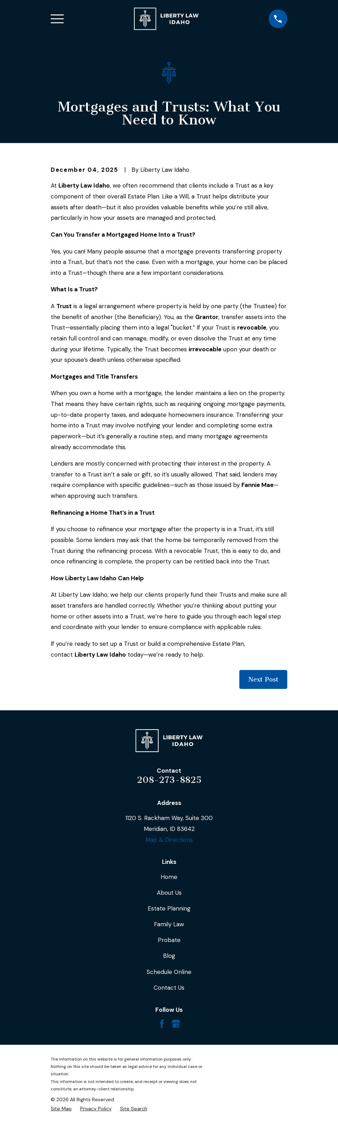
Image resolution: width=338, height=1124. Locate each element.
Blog (169, 956)
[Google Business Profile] (176, 1024)
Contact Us (169, 987)
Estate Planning (169, 908)
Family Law (169, 924)
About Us (169, 892)
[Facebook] (162, 1024)
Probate (169, 940)
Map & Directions (169, 840)
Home (169, 877)
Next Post (263, 679)
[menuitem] (61, 1108)
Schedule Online (169, 972)
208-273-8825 (169, 780)
